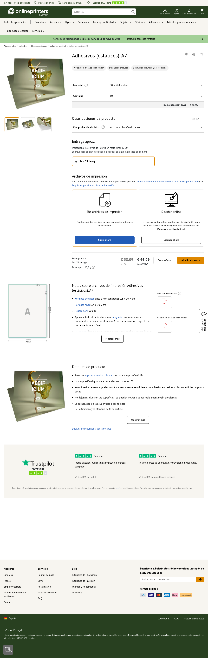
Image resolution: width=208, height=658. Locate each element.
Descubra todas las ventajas (141, 38)
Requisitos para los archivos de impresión (93, 185)
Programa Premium (47, 592)
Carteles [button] (82, 22)
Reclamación (44, 586)
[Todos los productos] (18, 22)
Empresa (8, 574)
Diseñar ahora (171, 239)
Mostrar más (112, 338)
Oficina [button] (139, 22)
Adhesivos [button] (154, 22)
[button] (36, 84)
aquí (117, 488)
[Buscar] (133, 12)
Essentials (40, 22)
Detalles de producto (118, 67)
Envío (41, 580)
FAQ (40, 598)
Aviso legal (163, 618)
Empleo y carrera (12, 586)
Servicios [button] (37, 30)
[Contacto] (8, 650)
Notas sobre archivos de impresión (89, 67)
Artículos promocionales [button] (180, 22)
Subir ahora (104, 239)
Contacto (8, 602)
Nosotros (9, 568)
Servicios (43, 568)
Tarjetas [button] (124, 22)
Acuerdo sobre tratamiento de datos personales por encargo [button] (168, 181)
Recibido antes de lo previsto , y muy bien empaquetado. (168, 462)
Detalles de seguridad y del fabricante (150, 67)
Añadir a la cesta (190, 260)
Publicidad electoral (17, 30)
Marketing (77, 592)
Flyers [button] (68, 22)
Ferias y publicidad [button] (103, 22)
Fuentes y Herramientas (84, 586)
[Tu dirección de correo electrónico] (168, 579)
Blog (74, 568)
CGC (176, 618)
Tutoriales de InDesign (83, 580)
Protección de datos (194, 618)
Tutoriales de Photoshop (84, 574)
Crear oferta (164, 260)
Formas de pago (46, 574)
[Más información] (86, 85)
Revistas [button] (54, 22)
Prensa (7, 580)
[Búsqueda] (101, 11)
